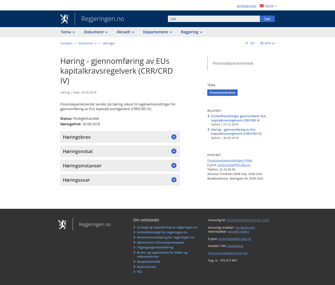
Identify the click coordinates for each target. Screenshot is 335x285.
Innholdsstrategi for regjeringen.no (162, 232)
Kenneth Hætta (238, 231)
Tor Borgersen (245, 227)
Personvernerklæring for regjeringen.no (165, 237)
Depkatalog (235, 246)
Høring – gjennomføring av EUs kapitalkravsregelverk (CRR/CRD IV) (236, 131)
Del (252, 43)
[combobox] (214, 19)
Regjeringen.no (99, 19)
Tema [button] (66, 31)
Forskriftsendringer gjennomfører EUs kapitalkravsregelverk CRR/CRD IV (238, 118)
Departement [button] (156, 31)
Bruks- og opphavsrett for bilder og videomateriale (162, 254)
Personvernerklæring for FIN (228, 253)
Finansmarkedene (222, 93)
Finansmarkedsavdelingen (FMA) (229, 160)
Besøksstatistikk (148, 262)
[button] (87, 43)
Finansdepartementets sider (248, 220)
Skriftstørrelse (246, 6)
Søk (267, 18)
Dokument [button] (94, 31)
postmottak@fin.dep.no (234, 165)
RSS (139, 272)
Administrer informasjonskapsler (161, 242)
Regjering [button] (190, 31)
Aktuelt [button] (124, 31)
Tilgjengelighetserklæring (155, 247)
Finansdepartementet (233, 63)
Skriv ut (269, 43)
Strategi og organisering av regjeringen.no (167, 227)
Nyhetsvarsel (146, 267)
